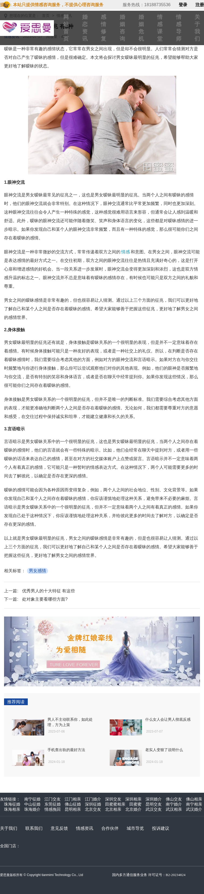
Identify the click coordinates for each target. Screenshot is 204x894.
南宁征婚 (32, 799)
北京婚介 (133, 809)
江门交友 (52, 799)
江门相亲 (73, 799)
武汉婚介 (194, 809)
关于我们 (8, 828)
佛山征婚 (73, 804)
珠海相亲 (12, 809)
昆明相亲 (73, 809)
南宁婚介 (174, 804)
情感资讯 (84, 828)
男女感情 (37, 570)
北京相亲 (113, 809)
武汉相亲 (174, 809)
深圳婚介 (154, 799)
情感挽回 (52, 809)
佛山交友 (174, 799)
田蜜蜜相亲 (115, 804)
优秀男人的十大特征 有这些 (48, 591)
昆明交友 (154, 804)
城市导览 (135, 828)
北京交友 (93, 809)
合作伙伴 (110, 828)
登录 (183, 5)
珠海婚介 (32, 809)
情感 (125, 252)
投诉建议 (160, 828)
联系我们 (34, 828)
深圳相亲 (133, 799)
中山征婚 (32, 804)
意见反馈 (59, 828)
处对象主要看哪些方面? (45, 599)
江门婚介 (93, 799)
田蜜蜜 (135, 804)
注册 (199, 5)
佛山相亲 (194, 799)
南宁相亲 (194, 804)
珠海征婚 (12, 804)
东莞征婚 (52, 804)
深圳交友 (113, 799)
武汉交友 (154, 809)
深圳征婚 (93, 804)
